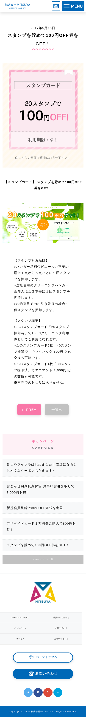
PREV (31, 410)
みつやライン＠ (64, 643)
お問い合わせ (64, 632)
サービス (21, 643)
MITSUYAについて (21, 619)
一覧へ (57, 410)
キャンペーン (21, 632)
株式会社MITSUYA (17, 6)
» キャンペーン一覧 (43, 561)
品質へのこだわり (64, 619)
